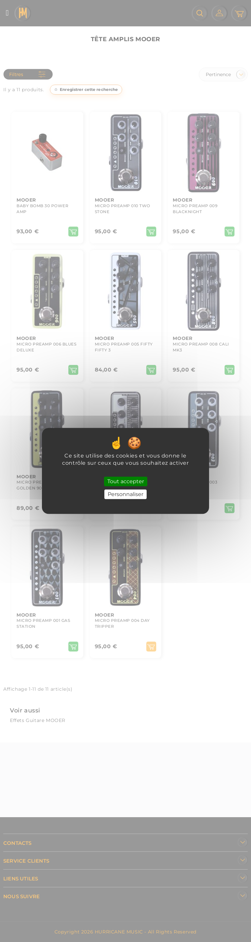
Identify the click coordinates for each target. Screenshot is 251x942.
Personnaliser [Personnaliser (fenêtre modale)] (125, 494)
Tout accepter (125, 481)
